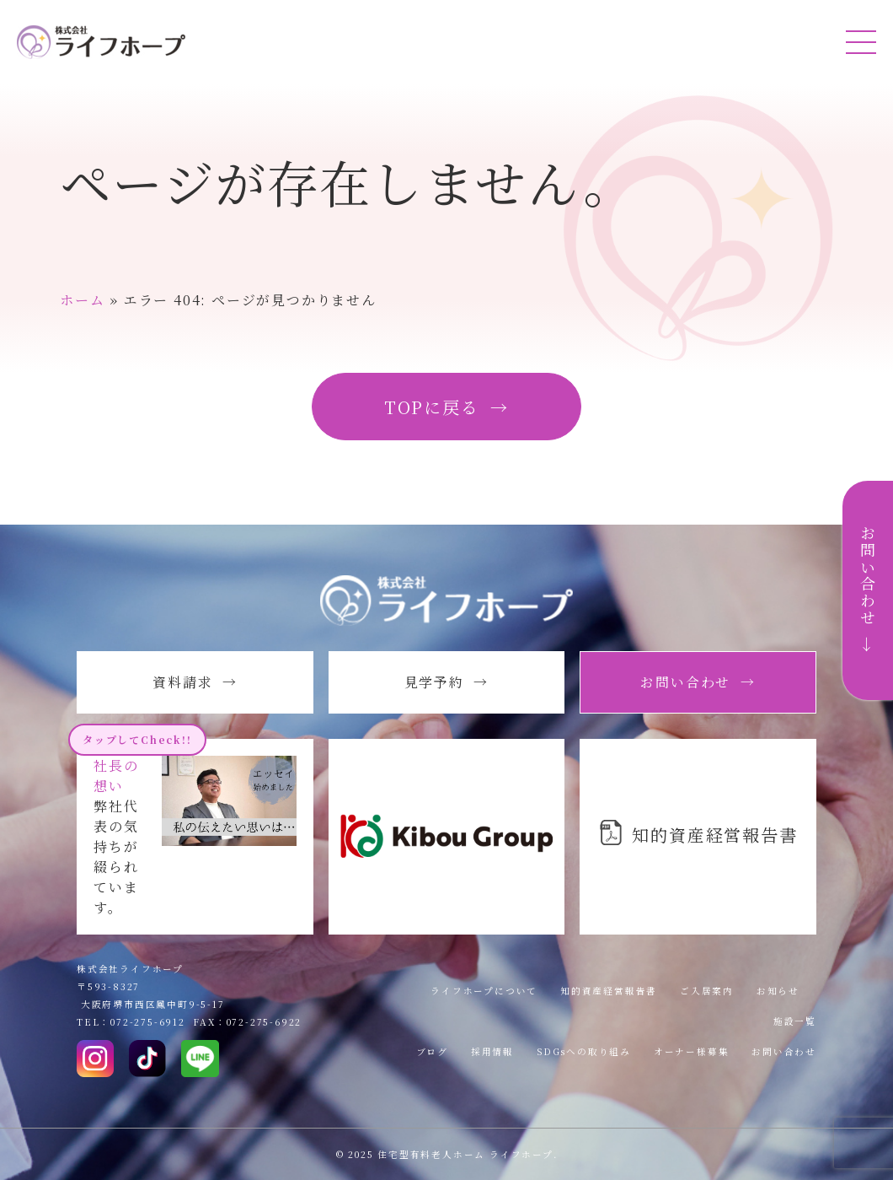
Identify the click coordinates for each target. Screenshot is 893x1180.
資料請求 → (195, 682)
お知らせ (778, 990)
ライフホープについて (483, 990)
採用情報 (492, 1051)
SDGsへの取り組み (584, 1051)
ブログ (432, 1051)
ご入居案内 (707, 990)
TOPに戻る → (446, 407)
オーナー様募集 (692, 1051)
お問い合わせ (783, 1051)
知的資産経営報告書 (608, 990)
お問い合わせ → (868, 589)
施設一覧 (794, 1021)
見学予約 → (446, 682)
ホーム (82, 300)
